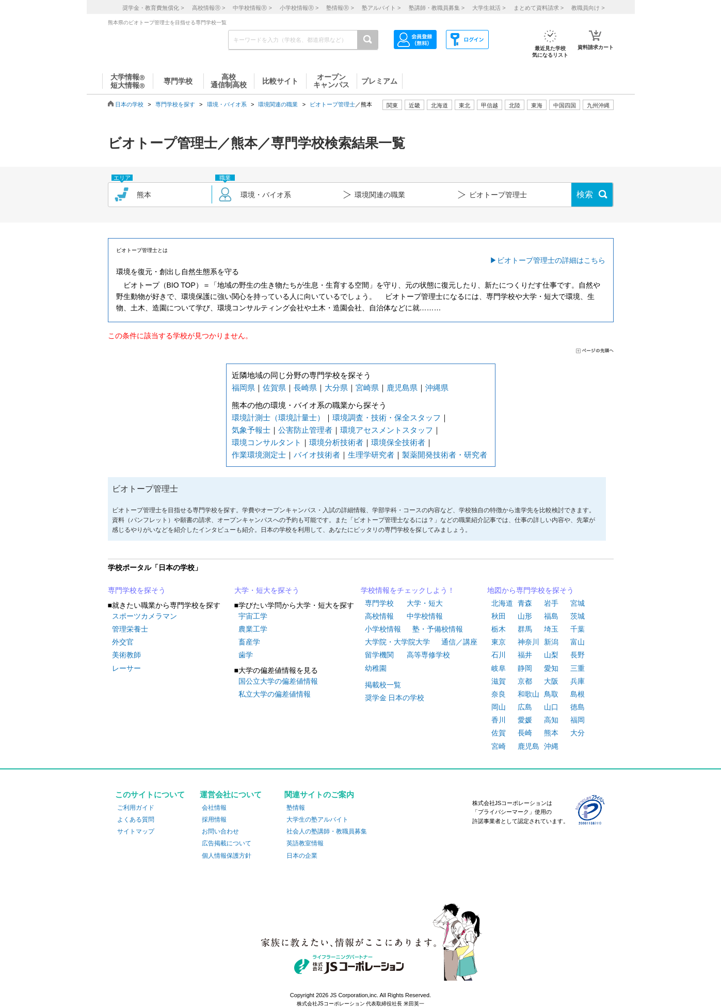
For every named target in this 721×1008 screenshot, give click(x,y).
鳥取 (551, 694)
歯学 (245, 655)
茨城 (577, 616)
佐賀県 (274, 387)
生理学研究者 (371, 454)
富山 (577, 642)
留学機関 (379, 655)
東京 (498, 642)
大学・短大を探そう (266, 590)
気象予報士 (251, 430)
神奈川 (528, 642)
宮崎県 (367, 387)
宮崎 (498, 746)
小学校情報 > (299, 8)
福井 (525, 655)
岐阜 (498, 668)
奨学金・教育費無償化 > (153, 8)
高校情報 (379, 616)
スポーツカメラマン (144, 616)
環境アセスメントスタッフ (386, 430)
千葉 (577, 629)
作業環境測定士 (259, 454)
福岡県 (243, 387)
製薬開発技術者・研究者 (444, 454)
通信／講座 (459, 642)
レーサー (126, 668)
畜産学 (249, 642)
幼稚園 (376, 668)
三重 (577, 668)
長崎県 (305, 387)
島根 (577, 694)
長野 (577, 655)
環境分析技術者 (336, 442)
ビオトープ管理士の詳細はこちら (551, 260)
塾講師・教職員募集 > (436, 8)
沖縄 (551, 746)
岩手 (551, 603)
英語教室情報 (305, 843)
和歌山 (528, 694)
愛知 (551, 668)
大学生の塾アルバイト (317, 819)
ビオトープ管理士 (332, 104)
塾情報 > (340, 8)
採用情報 (214, 819)
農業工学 (252, 629)
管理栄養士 (130, 629)
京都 (525, 681)
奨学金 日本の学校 (395, 698)
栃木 (498, 629)
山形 (525, 616)
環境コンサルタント (266, 442)
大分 (577, 733)
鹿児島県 (402, 387)
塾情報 (295, 807)
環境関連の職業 (278, 104)
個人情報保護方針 (226, 855)
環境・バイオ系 (227, 104)
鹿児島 (528, 746)
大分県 (336, 387)
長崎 (525, 733)
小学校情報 (383, 629)
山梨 (551, 655)
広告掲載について (226, 843)
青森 (525, 603)
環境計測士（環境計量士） (278, 417)
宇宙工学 (252, 616)
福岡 (577, 720)
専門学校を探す (175, 104)
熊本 (551, 733)
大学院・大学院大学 (397, 642)
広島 (525, 707)
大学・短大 (425, 603)
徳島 (577, 707)
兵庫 (577, 681)
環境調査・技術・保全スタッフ (386, 417)
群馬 (525, 629)
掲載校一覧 (383, 685)
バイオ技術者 (317, 454)
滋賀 (498, 681)
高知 (551, 720)
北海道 (439, 105)
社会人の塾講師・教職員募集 (326, 831)
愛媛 (525, 720)
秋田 (498, 616)
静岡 (525, 668)
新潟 (551, 642)
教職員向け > (587, 8)
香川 (498, 720)
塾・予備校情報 (437, 629)
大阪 (551, 681)
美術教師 (126, 655)
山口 (551, 707)
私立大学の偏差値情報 (274, 694)
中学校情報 (425, 616)
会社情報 (214, 807)
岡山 (498, 707)
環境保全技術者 (398, 442)
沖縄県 (436, 387)
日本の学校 (129, 104)
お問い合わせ (220, 831)
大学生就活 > (488, 8)
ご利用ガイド (135, 807)
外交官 (123, 642)
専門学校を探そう (137, 590)
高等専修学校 (428, 655)
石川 (498, 655)
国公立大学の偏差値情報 (278, 681)
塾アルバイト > (381, 8)
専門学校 (379, 603)
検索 (584, 194)
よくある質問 (135, 819)
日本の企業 (301, 855)
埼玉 (551, 629)
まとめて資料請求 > (539, 8)
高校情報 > (208, 8)
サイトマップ (135, 831)
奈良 (498, 694)
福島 (551, 616)
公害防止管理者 (305, 430)
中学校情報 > (252, 8)
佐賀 (498, 733)
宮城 (577, 603)
